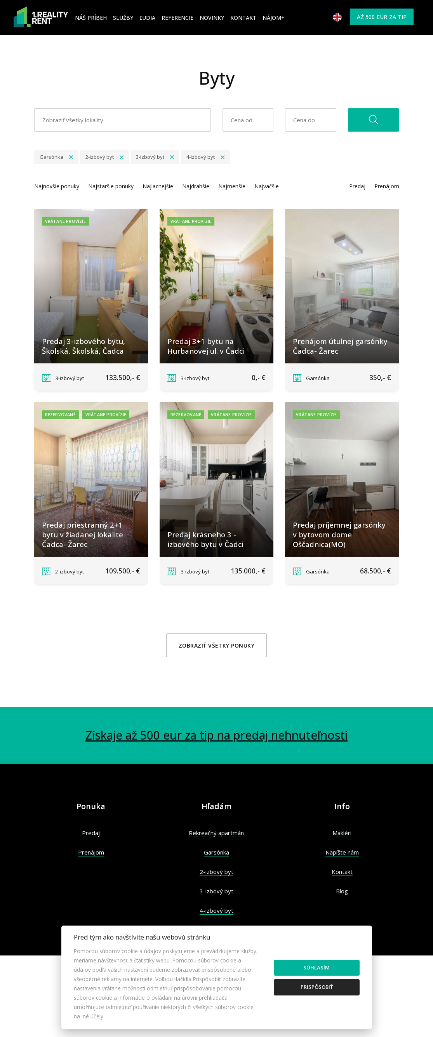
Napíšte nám (342, 852)
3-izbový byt (216, 891)
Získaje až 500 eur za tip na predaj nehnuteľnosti (216, 735)
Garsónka (216, 852)
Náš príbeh (91, 17)
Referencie (177, 17)
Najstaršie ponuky (111, 186)
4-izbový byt (216, 910)
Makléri (341, 833)
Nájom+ (274, 17)
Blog (342, 891)
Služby (123, 17)
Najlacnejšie (158, 186)
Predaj (357, 186)
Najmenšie (231, 186)
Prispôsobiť (317, 986)
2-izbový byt (216, 871)
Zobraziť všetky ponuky (216, 645)
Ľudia (147, 17)
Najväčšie (266, 186)
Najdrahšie (195, 186)
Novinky (212, 17)
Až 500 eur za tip (382, 17)
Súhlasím (316, 967)
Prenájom (386, 186)
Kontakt (243, 17)
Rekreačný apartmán (216, 833)
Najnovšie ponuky (56, 186)
